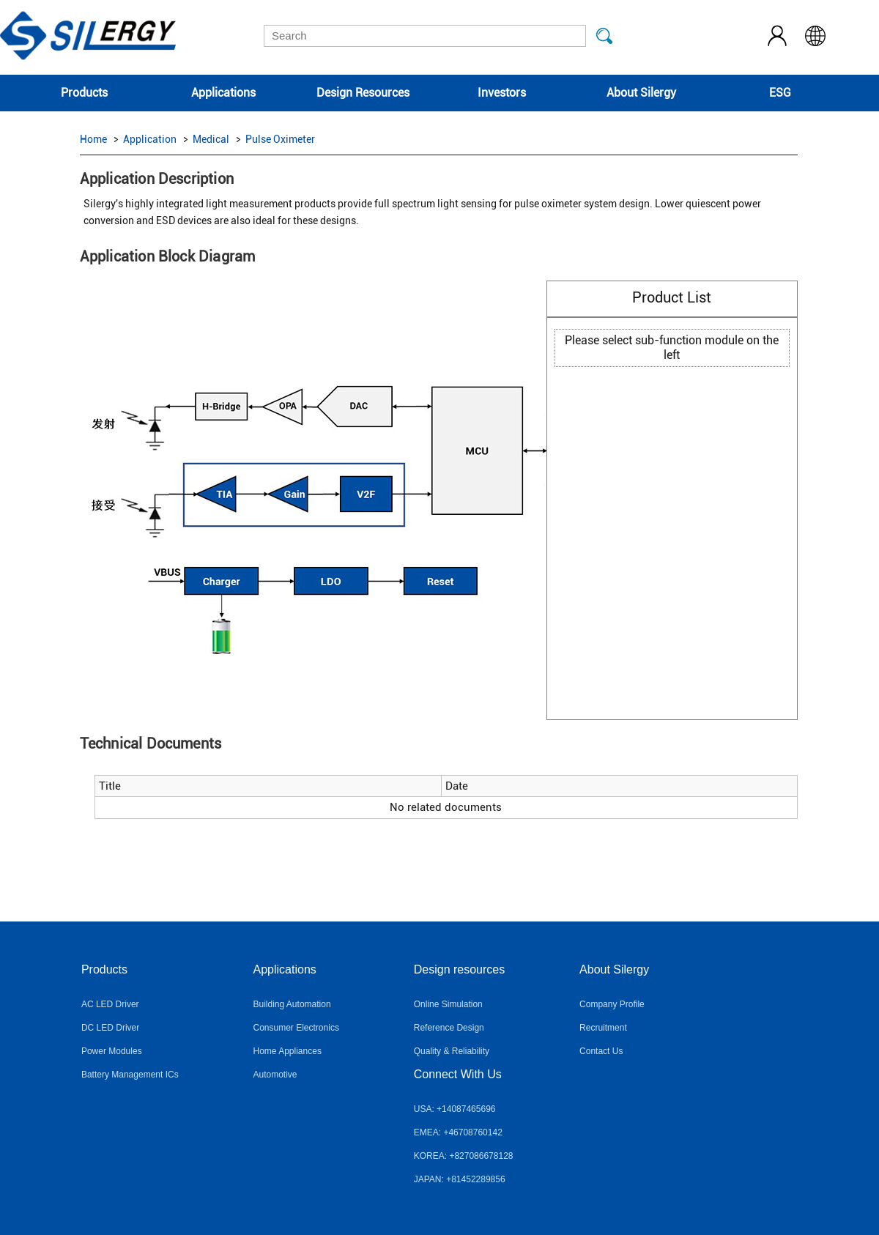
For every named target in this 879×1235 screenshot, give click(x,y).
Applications (223, 93)
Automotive (275, 1074)
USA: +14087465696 (455, 1109)
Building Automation (292, 1004)
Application (150, 139)
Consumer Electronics (296, 1028)
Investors (502, 93)
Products (84, 93)
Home (93, 139)
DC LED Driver (110, 1028)
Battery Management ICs (130, 1074)
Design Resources (362, 93)
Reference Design (449, 1028)
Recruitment (603, 1028)
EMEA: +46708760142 (458, 1132)
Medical (211, 139)
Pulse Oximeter (280, 139)
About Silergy (641, 93)
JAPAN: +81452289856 (459, 1179)
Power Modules (111, 1051)
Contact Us (601, 1051)
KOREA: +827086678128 (463, 1156)
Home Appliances (287, 1051)
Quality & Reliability (451, 1051)
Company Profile (612, 1004)
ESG (780, 93)
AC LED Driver (110, 1004)
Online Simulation (448, 1004)
